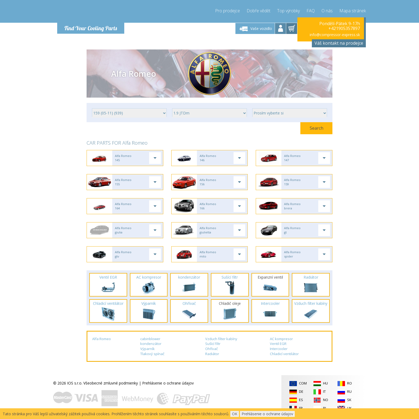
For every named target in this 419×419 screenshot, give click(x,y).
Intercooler (279, 348)
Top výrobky (288, 10)
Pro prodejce (227, 10)
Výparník (147, 348)
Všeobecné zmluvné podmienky (110, 383)
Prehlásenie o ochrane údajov (168, 383)
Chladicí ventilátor (284, 353)
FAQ (311, 10)
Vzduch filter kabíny (221, 338)
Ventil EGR (278, 343)
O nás (327, 10)
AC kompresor (281, 338)
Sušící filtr (212, 343)
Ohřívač (211, 348)
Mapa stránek (352, 10)
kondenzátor (150, 343)
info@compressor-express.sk (335, 34)
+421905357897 (344, 28)
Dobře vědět (258, 10)
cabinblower (150, 338)
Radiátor (212, 353)
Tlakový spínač (152, 353)
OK (234, 413)
